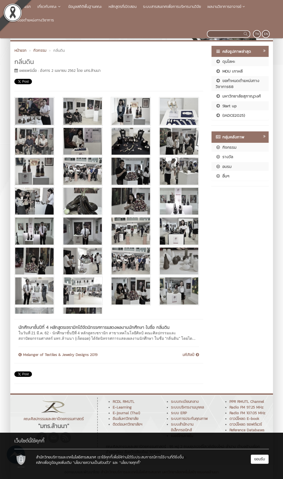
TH (257, 33)
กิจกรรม (226, 147)
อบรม (224, 166)
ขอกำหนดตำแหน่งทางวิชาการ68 (237, 83)
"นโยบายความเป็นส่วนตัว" (92, 462)
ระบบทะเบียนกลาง (185, 401)
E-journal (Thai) (126, 413)
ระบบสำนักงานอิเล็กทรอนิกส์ (182, 427)
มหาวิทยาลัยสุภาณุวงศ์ (238, 96)
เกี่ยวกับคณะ (49, 6)
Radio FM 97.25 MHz (246, 407)
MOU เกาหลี (229, 71)
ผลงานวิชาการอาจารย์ (226, 6)
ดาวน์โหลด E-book (244, 419)
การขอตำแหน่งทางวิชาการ (34, 20)
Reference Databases (246, 430)
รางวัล (224, 157)
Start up (226, 106)
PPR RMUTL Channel (246, 401)
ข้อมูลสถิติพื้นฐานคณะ (85, 6)
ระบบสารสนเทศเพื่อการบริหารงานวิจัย (172, 6)
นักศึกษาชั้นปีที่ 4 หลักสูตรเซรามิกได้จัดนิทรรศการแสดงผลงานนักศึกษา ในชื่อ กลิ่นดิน (94, 327)
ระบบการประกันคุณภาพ (189, 419)
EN (266, 33)
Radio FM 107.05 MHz (247, 413)
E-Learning (122, 407)
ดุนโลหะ (225, 61)
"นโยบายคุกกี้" (130, 462)
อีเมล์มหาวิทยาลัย (125, 419)
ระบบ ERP (179, 413)
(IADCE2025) (230, 115)
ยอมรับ (259, 459)
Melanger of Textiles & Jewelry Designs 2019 (57, 355)
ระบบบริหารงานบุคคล (187, 407)
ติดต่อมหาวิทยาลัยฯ (127, 424)
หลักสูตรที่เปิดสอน (122, 6)
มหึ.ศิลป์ (191, 355)
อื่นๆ (222, 176)
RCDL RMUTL (123, 401)
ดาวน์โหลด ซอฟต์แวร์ (245, 424)
